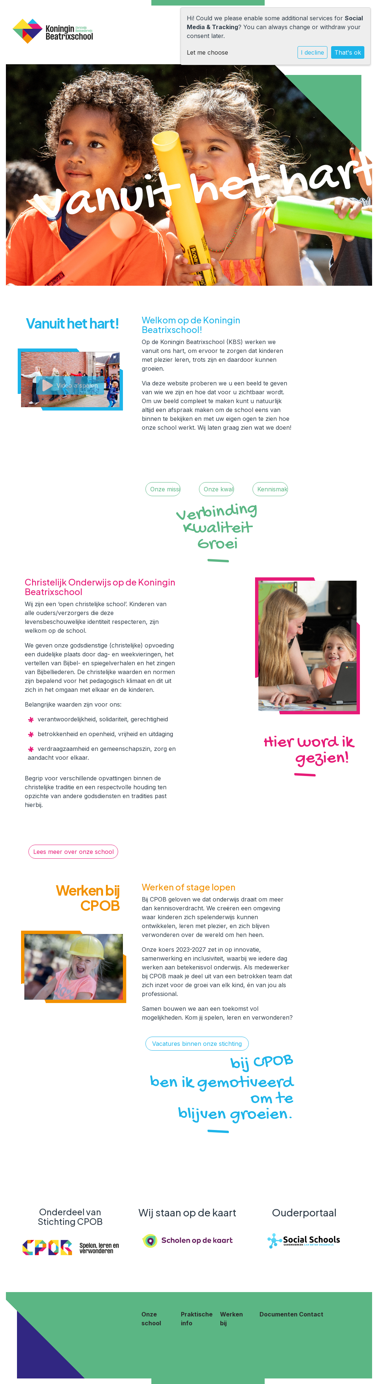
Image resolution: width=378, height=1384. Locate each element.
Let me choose (207, 52)
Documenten (279, 1314)
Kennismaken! (272, 489)
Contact (311, 1314)
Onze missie (165, 489)
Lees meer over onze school (73, 851)
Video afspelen (70, 385)
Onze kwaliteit (219, 489)
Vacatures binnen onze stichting (197, 1043)
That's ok (347, 52)
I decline (312, 52)
